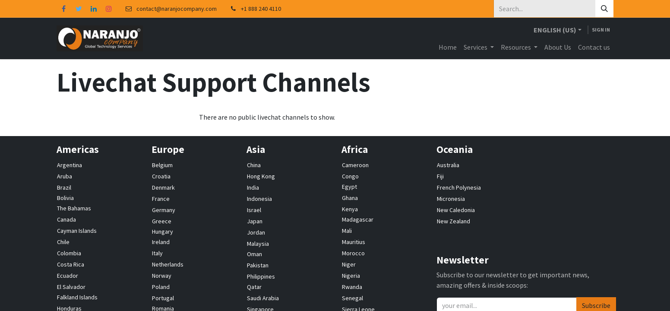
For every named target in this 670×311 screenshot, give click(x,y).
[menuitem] (447, 47)
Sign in (601, 29)
